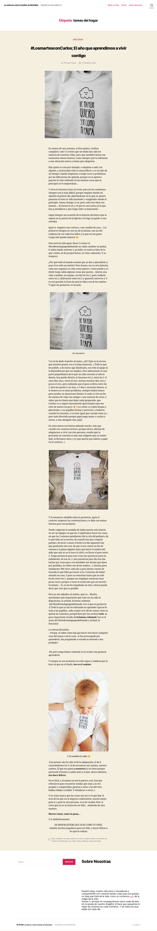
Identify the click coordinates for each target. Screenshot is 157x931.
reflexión (89, 841)
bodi (53, 839)
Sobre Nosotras (135, 5)
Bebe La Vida (113, 5)
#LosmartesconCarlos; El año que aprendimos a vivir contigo (78, 51)
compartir (59, 839)
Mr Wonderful (65, 841)
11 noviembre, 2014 (88, 63)
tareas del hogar (99, 841)
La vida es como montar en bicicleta (24, 5)
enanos (94, 839)
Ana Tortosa (71, 63)
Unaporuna (78, 40)
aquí (132, 896)
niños (83, 841)
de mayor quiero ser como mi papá (77, 839)
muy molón (76, 841)
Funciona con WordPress (68, 925)
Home (123, 5)
